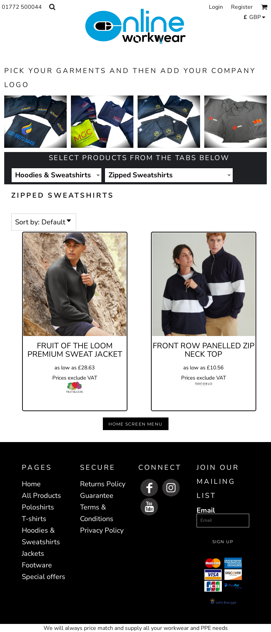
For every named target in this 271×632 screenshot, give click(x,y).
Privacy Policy (102, 530)
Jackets (33, 553)
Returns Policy (102, 484)
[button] (52, 7)
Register (242, 7)
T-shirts (34, 519)
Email (206, 510)
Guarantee (96, 495)
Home (31, 484)
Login (216, 7)
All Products (41, 495)
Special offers (43, 576)
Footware (37, 565)
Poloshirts (38, 507)
